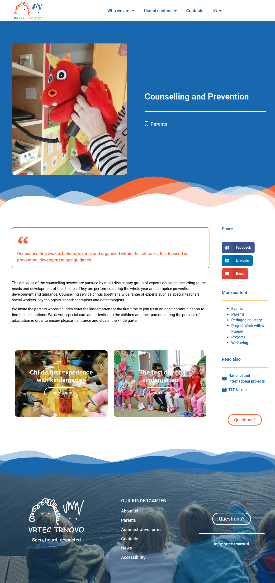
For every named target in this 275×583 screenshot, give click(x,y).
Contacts (241, 10)
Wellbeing (239, 343)
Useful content (206, 10)
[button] (238, 247)
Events (237, 308)
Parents (159, 124)
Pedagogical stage (247, 320)
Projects (238, 337)
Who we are (167, 10)
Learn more (61, 392)
